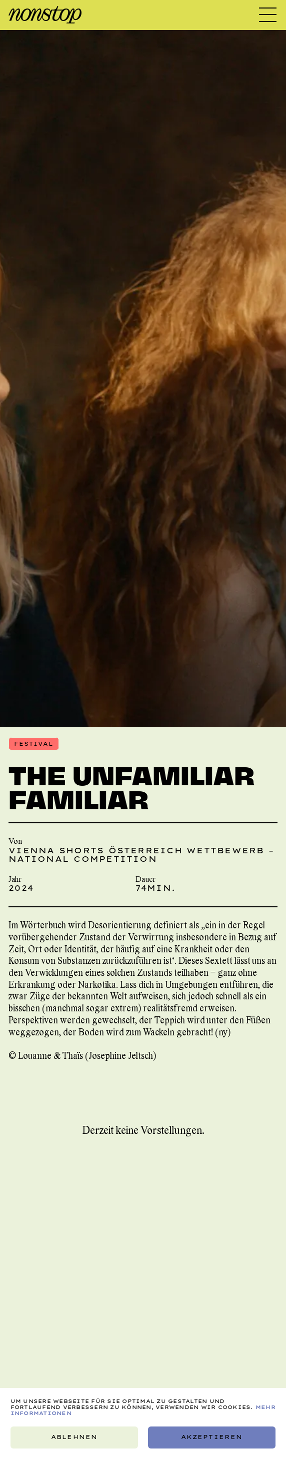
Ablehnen (74, 1437)
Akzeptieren (212, 1437)
